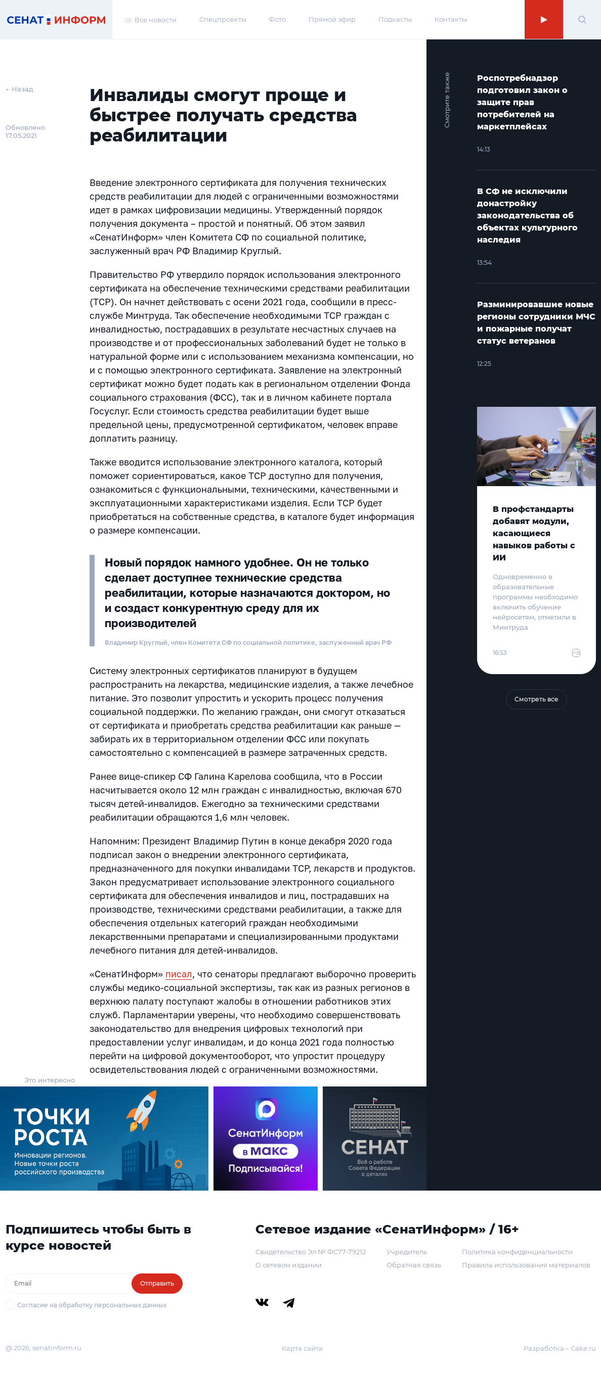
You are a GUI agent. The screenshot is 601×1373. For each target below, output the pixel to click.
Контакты (451, 19)
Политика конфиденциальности (517, 1252)
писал (178, 973)
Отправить (157, 1283)
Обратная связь (414, 1265)
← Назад (19, 89)
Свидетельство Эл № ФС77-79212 (310, 1252)
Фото (277, 19)
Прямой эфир (332, 19)
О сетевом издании (288, 1265)
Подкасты (395, 19)
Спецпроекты (222, 19)
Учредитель (407, 1252)
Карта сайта (302, 1348)
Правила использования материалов (526, 1265)
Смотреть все (536, 699)
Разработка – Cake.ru (560, 1348)
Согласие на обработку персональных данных (91, 1305)
